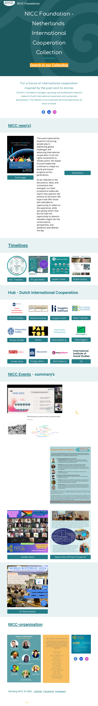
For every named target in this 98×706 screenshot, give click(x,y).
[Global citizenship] (81, 279)
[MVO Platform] (59, 361)
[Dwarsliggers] (81, 339)
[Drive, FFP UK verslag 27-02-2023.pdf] (70, 589)
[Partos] (38, 339)
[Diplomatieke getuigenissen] (59, 339)
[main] (48, 33)
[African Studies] (16, 340)
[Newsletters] (77, 172)
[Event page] (20, 177)
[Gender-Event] (27, 557)
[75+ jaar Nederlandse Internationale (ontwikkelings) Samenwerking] (38, 279)
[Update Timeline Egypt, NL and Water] (59, 279)
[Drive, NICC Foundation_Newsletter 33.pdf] (77, 152)
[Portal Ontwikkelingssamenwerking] (16, 318)
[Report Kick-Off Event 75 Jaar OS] (70, 557)
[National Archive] (38, 318)
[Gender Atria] (16, 361)
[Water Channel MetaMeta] (81, 318)
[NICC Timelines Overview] (16, 279)
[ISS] (81, 361)
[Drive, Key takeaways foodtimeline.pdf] (27, 475)
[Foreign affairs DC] (38, 361)
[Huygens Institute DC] (59, 318)
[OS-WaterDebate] (27, 611)
